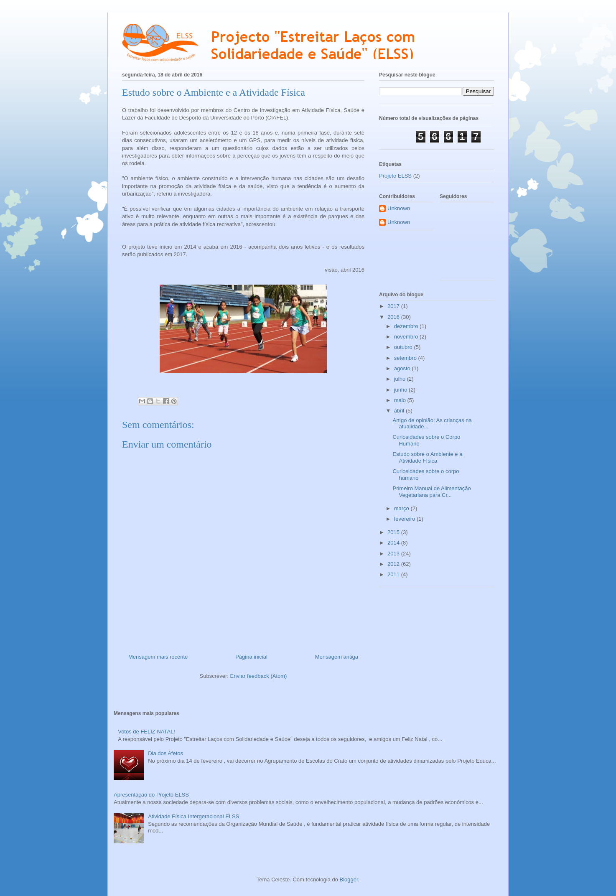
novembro (407, 336)
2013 (394, 553)
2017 (394, 306)
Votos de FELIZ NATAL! (146, 731)
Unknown (398, 208)
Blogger (349, 879)
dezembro (407, 326)
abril (400, 410)
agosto (403, 368)
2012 (394, 564)
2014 (394, 543)
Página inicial (251, 657)
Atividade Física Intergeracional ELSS (193, 816)
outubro (404, 347)
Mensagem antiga (336, 657)
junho (401, 390)
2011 (394, 574)
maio (400, 400)
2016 (394, 317)
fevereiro (405, 519)
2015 (394, 532)
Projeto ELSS (395, 176)
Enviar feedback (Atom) (258, 676)
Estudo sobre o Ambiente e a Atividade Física (427, 457)
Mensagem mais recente (158, 657)
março (402, 508)
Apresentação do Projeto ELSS (151, 795)
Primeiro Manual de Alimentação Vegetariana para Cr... (431, 491)
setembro (406, 358)
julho (400, 379)
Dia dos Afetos (165, 753)
